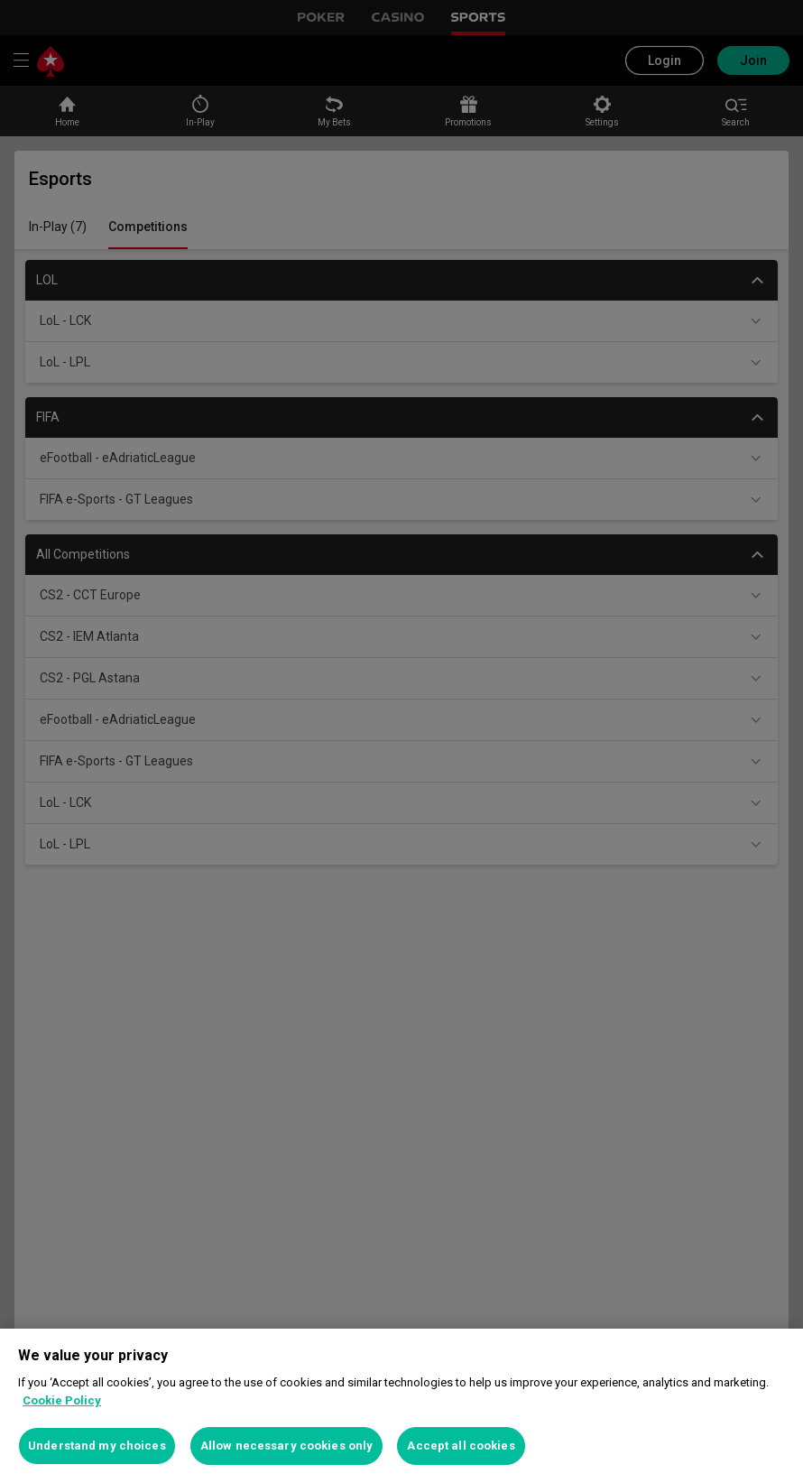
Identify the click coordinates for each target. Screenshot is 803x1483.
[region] (401, 1406)
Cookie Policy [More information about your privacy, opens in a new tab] (62, 1400)
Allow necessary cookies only (287, 1445)
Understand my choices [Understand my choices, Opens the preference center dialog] (97, 1445)
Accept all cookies (460, 1445)
